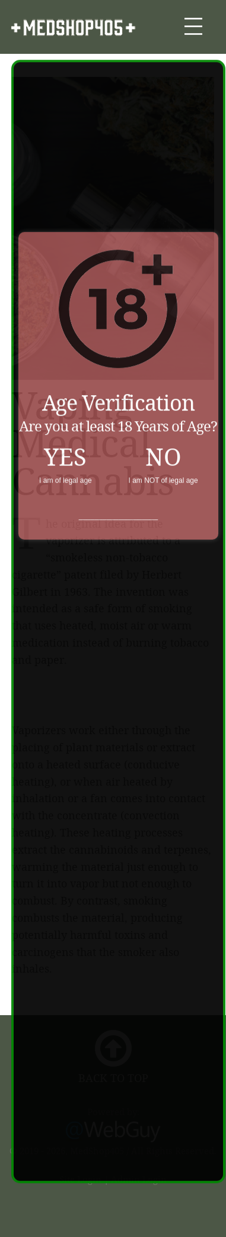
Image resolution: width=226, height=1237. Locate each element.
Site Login (80, 1179)
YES (65, 451)
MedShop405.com (73, 27)
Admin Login (139, 1179)
